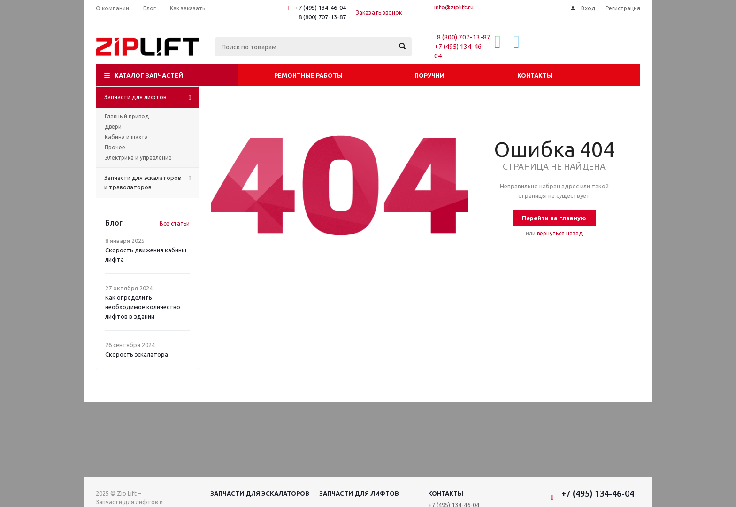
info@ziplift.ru (454, 7)
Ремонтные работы (308, 75)
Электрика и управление (138, 158)
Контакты (534, 75)
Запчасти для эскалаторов (259, 493)
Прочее (115, 147)
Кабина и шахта (126, 137)
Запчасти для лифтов (359, 493)
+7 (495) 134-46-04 (320, 7)
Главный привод (127, 116)
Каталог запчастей (149, 75)
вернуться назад (560, 233)
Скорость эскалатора (136, 354)
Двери (113, 127)
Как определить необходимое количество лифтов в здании (142, 307)
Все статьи (175, 223)
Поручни (429, 75)
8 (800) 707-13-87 (322, 17)
